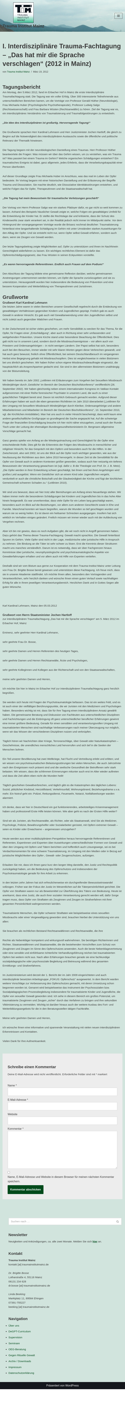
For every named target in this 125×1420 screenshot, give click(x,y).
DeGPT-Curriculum (19, 1361)
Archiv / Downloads (20, 1391)
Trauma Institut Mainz (19, 71)
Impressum (15, 1397)
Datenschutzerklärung (21, 1403)
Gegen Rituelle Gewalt (22, 1385)
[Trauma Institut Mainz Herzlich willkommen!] (23, 15)
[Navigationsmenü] (118, 16)
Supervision (15, 1367)
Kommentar (15, 1155)
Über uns (14, 1355)
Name (12, 1112)
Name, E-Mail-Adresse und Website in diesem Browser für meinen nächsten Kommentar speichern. (61, 1207)
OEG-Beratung (17, 1379)
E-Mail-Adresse (18, 1126)
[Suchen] (61, 1249)
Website (12, 1141)
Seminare (14, 1373)
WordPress (72, 1416)
